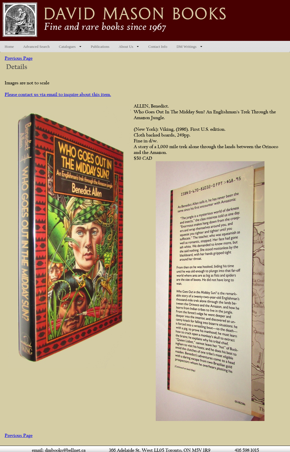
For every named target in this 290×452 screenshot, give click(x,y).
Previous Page (18, 58)
